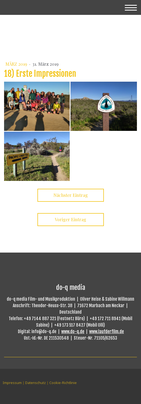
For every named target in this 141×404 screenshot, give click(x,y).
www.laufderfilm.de (106, 331)
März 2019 (16, 64)
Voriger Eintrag (70, 219)
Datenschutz (35, 382)
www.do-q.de (72, 331)
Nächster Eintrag (70, 195)
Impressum (12, 382)
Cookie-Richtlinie (63, 382)
